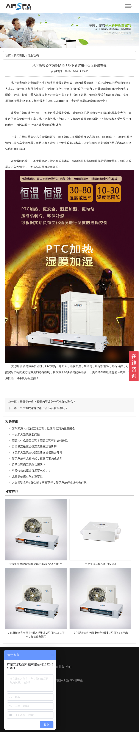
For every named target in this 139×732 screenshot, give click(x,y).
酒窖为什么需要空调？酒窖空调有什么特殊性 (40, 440)
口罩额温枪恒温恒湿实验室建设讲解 (34, 446)
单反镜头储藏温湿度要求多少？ (31, 470)
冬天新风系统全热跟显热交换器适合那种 (37, 452)
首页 (8, 55)
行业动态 (33, 55)
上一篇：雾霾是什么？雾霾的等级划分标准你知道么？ (42, 401)
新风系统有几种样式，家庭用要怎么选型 (37, 458)
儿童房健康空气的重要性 (27, 476)
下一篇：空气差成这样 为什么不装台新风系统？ (38, 408)
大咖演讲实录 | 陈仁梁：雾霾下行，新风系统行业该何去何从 (49, 482)
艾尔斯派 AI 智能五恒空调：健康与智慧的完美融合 (43, 428)
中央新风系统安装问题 (26, 434)
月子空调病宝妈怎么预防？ (28, 464)
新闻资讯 (19, 55)
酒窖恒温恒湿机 (32, 366)
